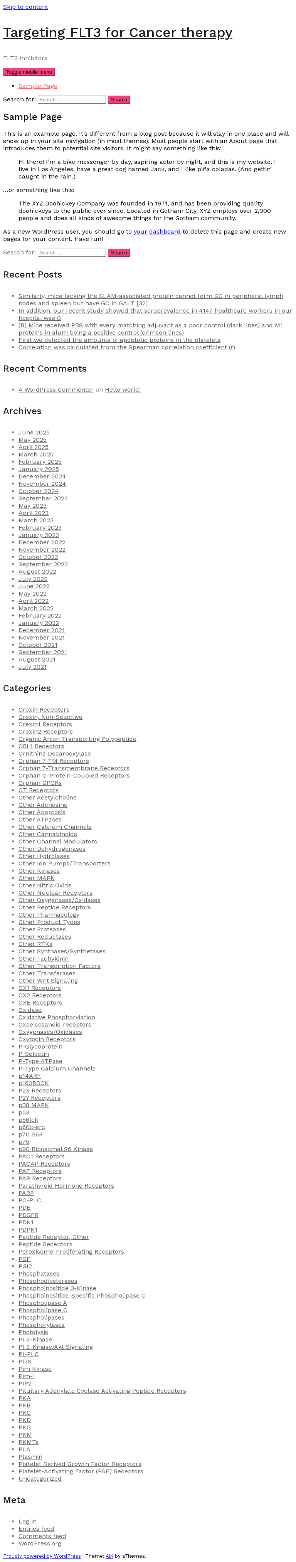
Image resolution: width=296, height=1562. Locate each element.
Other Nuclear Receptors (55, 892)
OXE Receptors (40, 1002)
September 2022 (43, 564)
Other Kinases (39, 870)
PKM (25, 1434)
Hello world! (123, 389)
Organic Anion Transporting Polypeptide (77, 738)
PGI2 (25, 1266)
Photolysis (33, 1332)
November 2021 (41, 637)
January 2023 (38, 535)
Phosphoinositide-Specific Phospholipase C (82, 1295)
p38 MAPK (33, 1105)
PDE (24, 1207)
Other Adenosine (42, 804)
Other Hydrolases (44, 856)
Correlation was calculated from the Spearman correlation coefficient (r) (126, 347)
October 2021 (37, 644)
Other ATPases (40, 819)
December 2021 (41, 630)
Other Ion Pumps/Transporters (64, 863)
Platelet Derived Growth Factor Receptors (79, 1464)
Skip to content (25, 6)
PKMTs (28, 1442)
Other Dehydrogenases (52, 848)
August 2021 (37, 659)
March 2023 (36, 520)
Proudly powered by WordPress (42, 1556)
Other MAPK (36, 878)
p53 (23, 1112)
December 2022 (42, 542)
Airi (109, 1556)
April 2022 (33, 600)
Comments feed (42, 1536)
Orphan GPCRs (40, 782)
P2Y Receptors (39, 1097)
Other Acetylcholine (47, 797)
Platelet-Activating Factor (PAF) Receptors (80, 1471)
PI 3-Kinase (35, 1339)
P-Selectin (33, 1053)
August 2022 (37, 571)
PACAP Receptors (44, 1163)
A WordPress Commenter (56, 389)
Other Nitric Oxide (45, 885)
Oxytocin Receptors (47, 1039)
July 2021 (32, 666)
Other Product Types (49, 922)
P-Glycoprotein (40, 1046)
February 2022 (40, 615)
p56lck (28, 1119)
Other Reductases (44, 936)
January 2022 (38, 622)
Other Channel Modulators (57, 841)
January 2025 (38, 469)
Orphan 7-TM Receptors (53, 760)
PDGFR (28, 1215)
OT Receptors (38, 790)
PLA (24, 1449)
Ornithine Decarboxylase (54, 753)
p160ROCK (33, 1083)
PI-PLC (28, 1354)
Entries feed (36, 1528)
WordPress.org (39, 1543)
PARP (26, 1193)
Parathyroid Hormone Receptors (66, 1185)
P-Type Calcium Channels (57, 1068)
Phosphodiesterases (47, 1280)
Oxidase (30, 1009)
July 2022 (32, 578)
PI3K (25, 1361)
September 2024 (43, 498)
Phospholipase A (42, 1302)
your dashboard (157, 231)
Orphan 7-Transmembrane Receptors (74, 768)
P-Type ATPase (40, 1061)
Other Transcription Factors (59, 966)
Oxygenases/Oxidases (50, 1031)
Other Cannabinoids (47, 834)
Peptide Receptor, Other (53, 1237)
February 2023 (40, 527)
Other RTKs (35, 944)
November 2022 (42, 549)
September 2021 (42, 652)
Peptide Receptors (45, 1244)
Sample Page (37, 85)
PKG (24, 1427)
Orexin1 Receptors (45, 724)
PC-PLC (29, 1200)
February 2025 (40, 461)
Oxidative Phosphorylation (56, 1017)
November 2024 (42, 483)
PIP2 (25, 1383)
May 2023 (32, 505)
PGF (24, 1258)
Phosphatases (38, 1273)
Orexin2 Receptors (45, 731)
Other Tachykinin (43, 958)
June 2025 (34, 432)
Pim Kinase (35, 1368)
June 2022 (34, 586)
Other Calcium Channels (55, 826)
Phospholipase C (42, 1310)
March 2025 (36, 454)
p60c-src (31, 1127)
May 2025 (32, 439)
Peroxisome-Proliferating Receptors (71, 1251)
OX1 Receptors (39, 987)
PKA (24, 1398)
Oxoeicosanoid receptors (54, 1024)
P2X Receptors (39, 1090)
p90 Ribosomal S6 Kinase (55, 1149)
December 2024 (42, 476)
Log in (27, 1521)
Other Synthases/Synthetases (62, 951)
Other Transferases (47, 973)
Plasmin (30, 1456)
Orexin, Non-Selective (50, 716)
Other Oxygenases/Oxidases (59, 900)
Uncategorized (40, 1478)
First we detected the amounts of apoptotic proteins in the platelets (119, 339)
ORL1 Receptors (41, 746)
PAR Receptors (40, 1178)
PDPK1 (27, 1229)
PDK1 (26, 1222)
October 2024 (38, 491)
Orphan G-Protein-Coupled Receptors (74, 775)
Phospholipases (41, 1317)
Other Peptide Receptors (54, 907)
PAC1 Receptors (41, 1156)
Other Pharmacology (48, 914)
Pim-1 (26, 1376)
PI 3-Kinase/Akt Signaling (55, 1346)
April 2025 (33, 447)
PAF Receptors (40, 1171)
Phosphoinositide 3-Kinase (57, 1288)
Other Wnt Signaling (48, 980)
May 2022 (32, 593)
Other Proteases (42, 929)
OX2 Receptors (40, 995)
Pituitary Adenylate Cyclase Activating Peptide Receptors (102, 1390)
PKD (24, 1420)
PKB (24, 1405)
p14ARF (29, 1075)
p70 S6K (30, 1134)
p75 (23, 1141)
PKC (24, 1412)
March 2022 (36, 608)
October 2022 (38, 557)
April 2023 (33, 513)
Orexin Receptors (43, 709)
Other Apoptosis (42, 812)
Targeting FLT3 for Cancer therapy (117, 32)
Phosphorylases (41, 1324)
